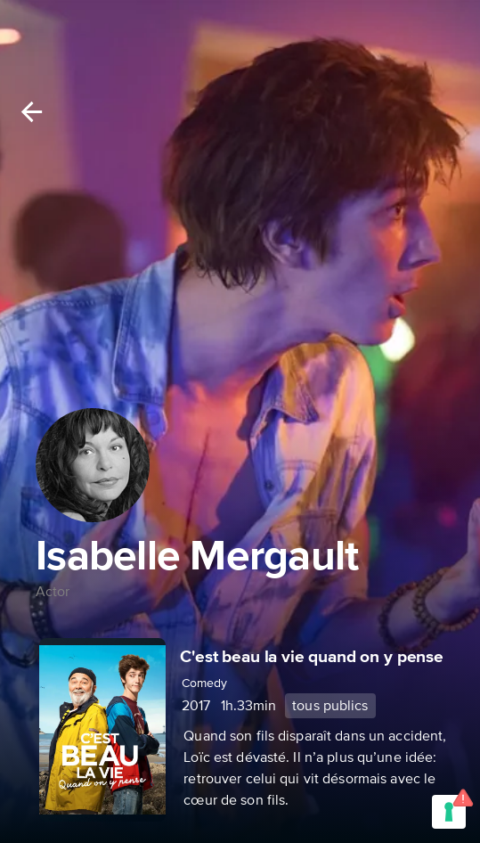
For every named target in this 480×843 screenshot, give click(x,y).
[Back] (31, 112)
